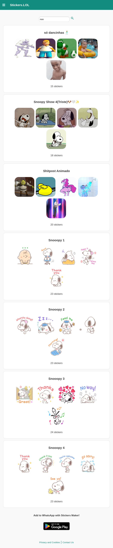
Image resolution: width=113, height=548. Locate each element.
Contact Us (68, 542)
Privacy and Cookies (49, 542)
